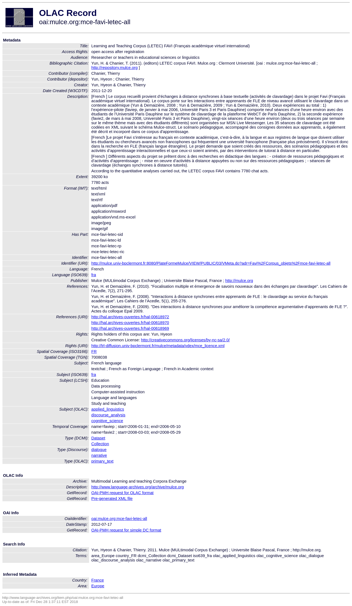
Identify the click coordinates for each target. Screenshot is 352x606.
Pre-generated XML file (112, 498)
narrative (99, 455)
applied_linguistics (107, 409)
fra (93, 275)
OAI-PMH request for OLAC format (122, 493)
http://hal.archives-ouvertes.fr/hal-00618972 (130, 317)
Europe (97, 586)
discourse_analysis (108, 415)
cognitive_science (107, 421)
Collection (100, 444)
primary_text (102, 461)
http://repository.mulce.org (114, 67)
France (97, 580)
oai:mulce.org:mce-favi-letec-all (119, 518)
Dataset (98, 438)
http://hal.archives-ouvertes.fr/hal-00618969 (130, 328)
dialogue (98, 449)
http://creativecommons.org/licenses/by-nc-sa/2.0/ (185, 340)
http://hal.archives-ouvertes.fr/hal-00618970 (130, 322)
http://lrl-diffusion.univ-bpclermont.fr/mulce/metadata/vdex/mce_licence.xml (157, 346)
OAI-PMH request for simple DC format (126, 530)
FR (94, 351)
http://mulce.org (239, 280)
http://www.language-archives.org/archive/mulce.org (137, 487)
